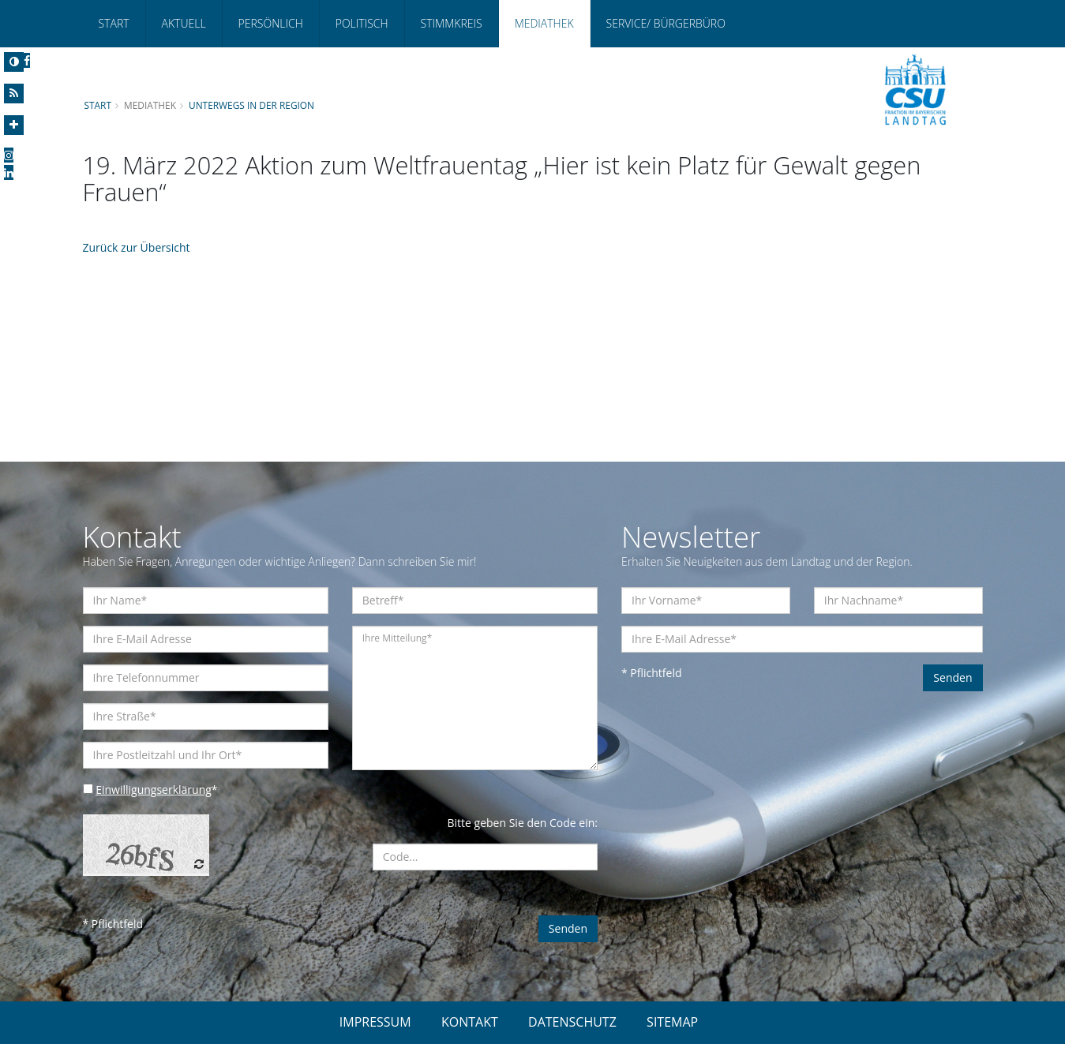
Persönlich (270, 23)
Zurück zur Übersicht (136, 247)
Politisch (362, 23)
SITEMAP (672, 1022)
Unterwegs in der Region (251, 105)
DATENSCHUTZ (572, 1022)
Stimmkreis (451, 23)
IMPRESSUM (375, 1022)
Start (114, 23)
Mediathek (544, 23)
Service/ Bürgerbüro (666, 23)
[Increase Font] (14, 125)
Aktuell (184, 23)
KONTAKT (469, 1022)
